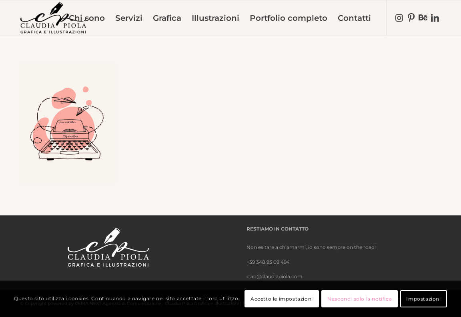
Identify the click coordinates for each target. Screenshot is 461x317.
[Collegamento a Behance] (423, 18)
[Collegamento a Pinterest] (411, 18)
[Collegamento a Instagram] (399, 18)
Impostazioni (423, 299)
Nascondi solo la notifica (359, 299)
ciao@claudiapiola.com (275, 276)
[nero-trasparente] (53, 18)
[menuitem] (87, 18)
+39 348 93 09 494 (268, 262)
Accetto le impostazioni (282, 299)
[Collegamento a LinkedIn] (435, 18)
